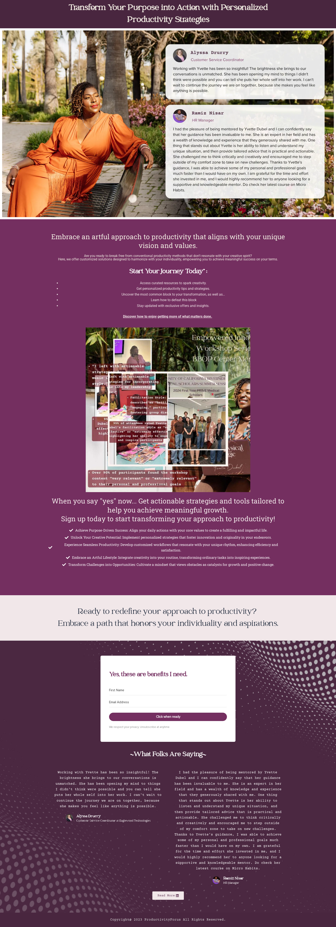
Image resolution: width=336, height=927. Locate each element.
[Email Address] (168, 702)
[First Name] (168, 690)
